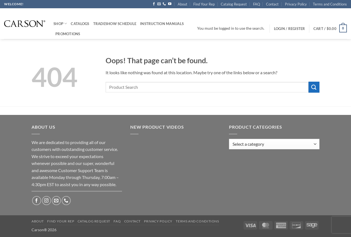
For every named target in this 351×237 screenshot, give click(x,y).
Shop (60, 23)
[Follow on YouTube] (169, 4)
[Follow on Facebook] (153, 4)
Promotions (67, 34)
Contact (272, 4)
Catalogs (80, 23)
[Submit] (313, 87)
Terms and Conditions (330, 4)
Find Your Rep (204, 4)
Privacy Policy (296, 4)
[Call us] (164, 4)
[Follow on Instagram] (46, 200)
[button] (330, 28)
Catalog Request (234, 4)
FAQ (256, 4)
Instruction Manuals (162, 23)
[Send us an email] (159, 4)
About (182, 4)
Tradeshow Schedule (115, 23)
